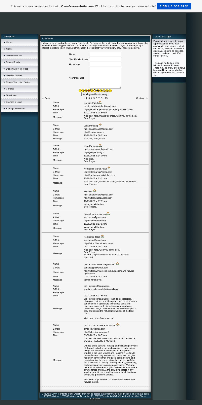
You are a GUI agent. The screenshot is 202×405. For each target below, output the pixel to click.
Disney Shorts (13, 62)
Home (9, 42)
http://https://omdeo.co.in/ (96, 332)
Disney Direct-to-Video (17, 69)
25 (106, 98)
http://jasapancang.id (94, 132)
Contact (10, 88)
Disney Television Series (18, 82)
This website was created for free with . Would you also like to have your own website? (101, 6)
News (9, 49)
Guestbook (11, 95)
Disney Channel (14, 75)
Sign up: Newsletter (15, 108)
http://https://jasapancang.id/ (98, 198)
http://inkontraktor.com (95, 220)
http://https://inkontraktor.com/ (98, 243)
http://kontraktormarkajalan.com (99, 175)
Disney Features (14, 55)
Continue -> (142, 98)
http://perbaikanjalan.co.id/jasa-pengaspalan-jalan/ (108, 109)
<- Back (46, 98)
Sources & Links (14, 102)
